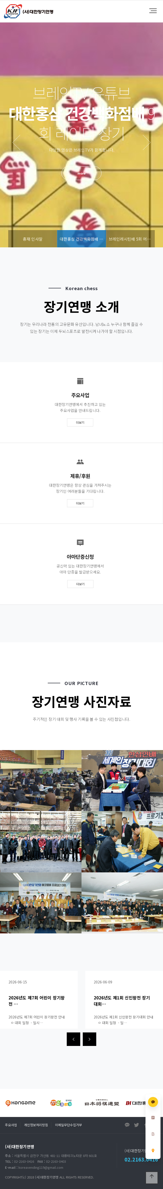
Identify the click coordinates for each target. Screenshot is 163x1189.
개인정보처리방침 (36, 1124)
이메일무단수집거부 (68, 1124)
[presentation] (73, 1039)
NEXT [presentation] (146, 142)
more (82, 173)
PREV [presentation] (16, 142)
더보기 (80, 422)
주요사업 (11, 1124)
